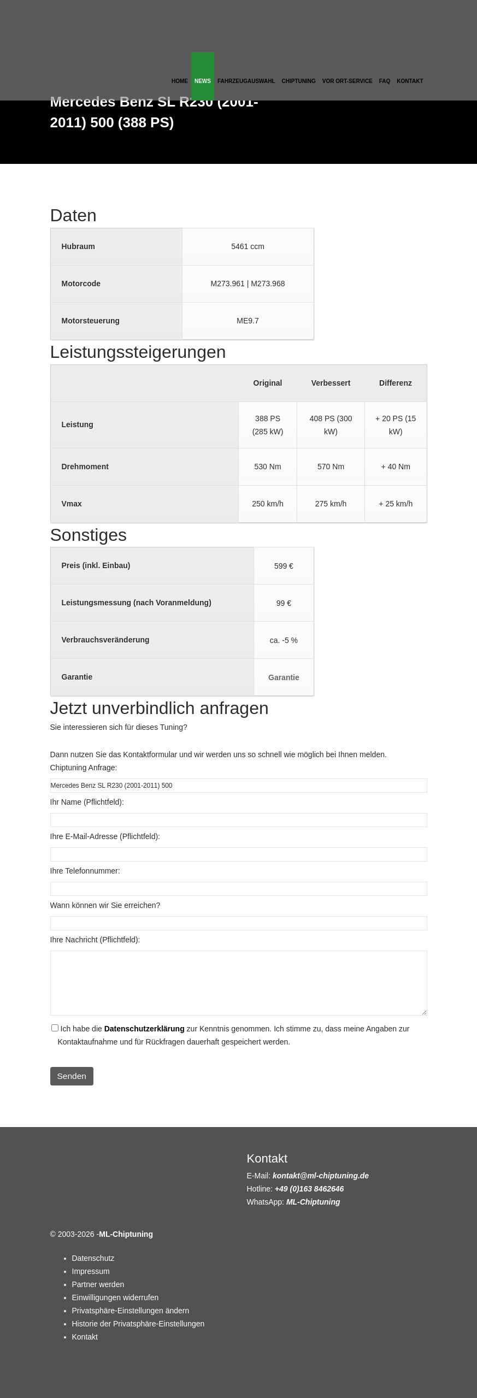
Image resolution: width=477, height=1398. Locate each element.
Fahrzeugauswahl (246, 81)
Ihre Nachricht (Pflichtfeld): (95, 939)
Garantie (283, 677)
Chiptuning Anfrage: (83, 767)
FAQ (385, 81)
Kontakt (410, 81)
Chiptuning (299, 81)
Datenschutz (93, 1258)
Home (180, 81)
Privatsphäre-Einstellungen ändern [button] (131, 1310)
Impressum (91, 1271)
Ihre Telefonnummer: (85, 870)
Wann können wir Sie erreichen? (105, 905)
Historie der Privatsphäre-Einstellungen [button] (138, 1323)
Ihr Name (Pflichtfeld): (87, 802)
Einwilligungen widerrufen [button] (115, 1297)
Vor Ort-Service (347, 81)
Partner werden (98, 1284)
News (203, 81)
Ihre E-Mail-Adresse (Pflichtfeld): (105, 836)
